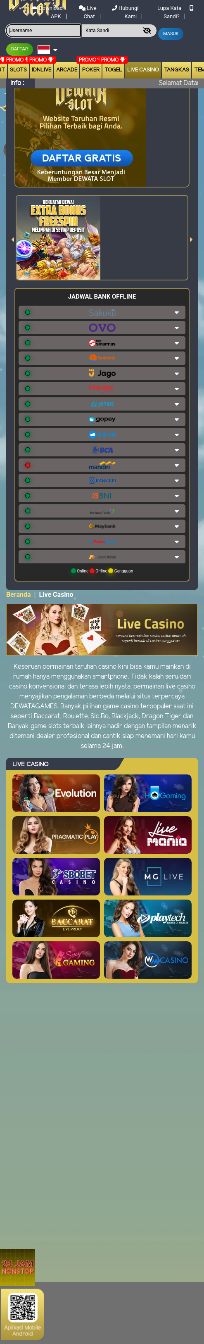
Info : (17, 83)
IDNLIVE (41, 70)
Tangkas (176, 70)
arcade (66, 70)
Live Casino (143, 70)
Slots (18, 70)
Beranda (18, 594)
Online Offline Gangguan (102, 570)
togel (113, 70)
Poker (91, 70)
